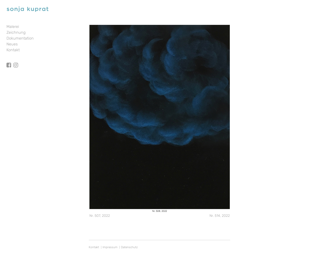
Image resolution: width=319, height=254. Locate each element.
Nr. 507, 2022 (99, 216)
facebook (8, 61)
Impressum (110, 247)
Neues (12, 44)
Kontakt (13, 50)
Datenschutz (129, 247)
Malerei (12, 26)
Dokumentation (20, 38)
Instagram (15, 61)
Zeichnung (15, 32)
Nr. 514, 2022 (219, 216)
